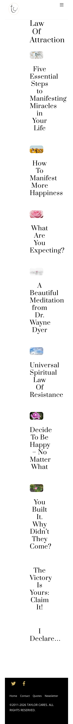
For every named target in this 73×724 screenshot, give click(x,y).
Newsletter (51, 696)
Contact (25, 696)
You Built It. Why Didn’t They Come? (40, 524)
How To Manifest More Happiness (46, 178)
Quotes (37, 696)
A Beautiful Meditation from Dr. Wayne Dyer (47, 308)
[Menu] (61, 4)
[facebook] (24, 683)
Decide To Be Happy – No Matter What (41, 448)
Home (13, 696)
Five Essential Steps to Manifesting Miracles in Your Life (48, 99)
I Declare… (45, 635)
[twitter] (14, 683)
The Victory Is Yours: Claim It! (41, 589)
